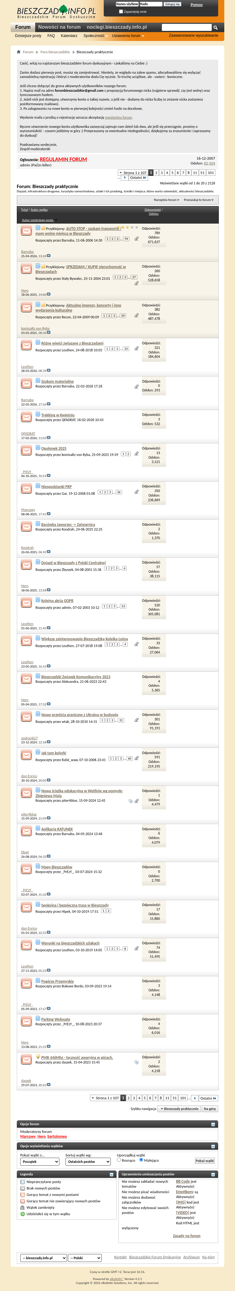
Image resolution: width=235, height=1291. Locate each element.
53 (123, 606)
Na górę (210, 1109)
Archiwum (191, 1257)
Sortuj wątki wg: (78, 1155)
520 (157, 605)
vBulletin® (117, 1279)
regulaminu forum (118, 117)
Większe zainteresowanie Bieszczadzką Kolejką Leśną (84, 639)
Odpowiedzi (152, 210)
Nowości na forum (59, 27)
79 (126, 239)
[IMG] (181, 1202)
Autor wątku (39, 210)
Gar (64, 493)
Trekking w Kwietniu (58, 415)
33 (126, 349)
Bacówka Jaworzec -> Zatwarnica (68, 524)
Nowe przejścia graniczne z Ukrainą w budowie (79, 714)
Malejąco (149, 1160)
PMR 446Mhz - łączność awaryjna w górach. (77, 1057)
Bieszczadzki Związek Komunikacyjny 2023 (75, 677)
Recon (66, 317)
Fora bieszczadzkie (55, 52)
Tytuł (24, 210)
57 (158, 567)
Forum (23, 27)
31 (121, 720)
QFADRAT (68, 420)
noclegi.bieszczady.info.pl (117, 27)
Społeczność (94, 36)
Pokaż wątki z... (32, 1155)
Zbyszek (67, 569)
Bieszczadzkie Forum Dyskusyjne (155, 1257)
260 (157, 271)
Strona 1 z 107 (135, 172)
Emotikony (184, 1191)
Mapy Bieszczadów (56, 867)
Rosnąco (126, 1160)
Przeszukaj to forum (197, 200)
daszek (67, 1062)
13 (158, 453)
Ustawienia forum (126, 36)
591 (157, 757)
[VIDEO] (182, 1212)
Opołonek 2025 (53, 448)
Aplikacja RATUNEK (57, 829)
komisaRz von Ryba (76, 455)
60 (129, 758)
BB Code (183, 1181)
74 (158, 947)
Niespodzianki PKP (56, 486)
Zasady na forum (186, 1236)
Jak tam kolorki (53, 753)
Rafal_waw (70, 760)
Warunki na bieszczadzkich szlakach (70, 943)
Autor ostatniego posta (40, 220)
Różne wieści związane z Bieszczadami (72, 343)
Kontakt (120, 1257)
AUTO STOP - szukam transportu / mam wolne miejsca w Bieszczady (78, 231)
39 (123, 316)
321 (157, 348)
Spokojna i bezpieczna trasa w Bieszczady (75, 905)
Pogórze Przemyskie (57, 981)
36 (119, 492)
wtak (65, 721)
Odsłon (154, 214)
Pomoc (197, 5)
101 (211, 172)
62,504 (209, 163)
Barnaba (68, 240)
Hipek (66, 911)
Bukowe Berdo (72, 986)
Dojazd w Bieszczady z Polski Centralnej (73, 562)
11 (195, 172)
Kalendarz (69, 36)
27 (134, 277)
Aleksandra (70, 681)
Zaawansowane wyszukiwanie (193, 35)
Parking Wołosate (55, 1019)
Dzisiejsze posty (28, 36)
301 (157, 719)
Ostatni (138, 177)
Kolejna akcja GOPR (57, 600)
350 (157, 491)
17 (158, 909)
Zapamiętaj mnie (133, 11)
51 (202, 172)
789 (157, 233)
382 (157, 309)
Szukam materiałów (57, 381)
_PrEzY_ (68, 872)
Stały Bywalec (72, 278)
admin (25, 165)
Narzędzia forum (165, 200)
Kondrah (68, 529)
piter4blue (69, 800)
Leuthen (68, 350)
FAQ (51, 36)
